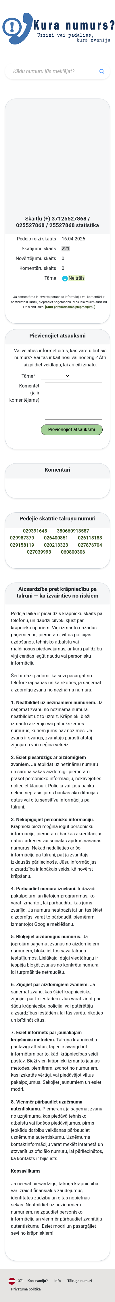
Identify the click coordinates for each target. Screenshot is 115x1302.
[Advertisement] (54, 159)
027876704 (90, 545)
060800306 (73, 552)
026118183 (90, 538)
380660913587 (73, 531)
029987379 (22, 538)
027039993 (39, 552)
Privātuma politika (26, 1289)
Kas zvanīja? (38, 1281)
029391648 (35, 531)
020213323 (56, 545)
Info (57, 1281)
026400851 (56, 538)
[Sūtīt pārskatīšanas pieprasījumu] (70, 307)
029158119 (22, 545)
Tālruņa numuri (79, 1281)
